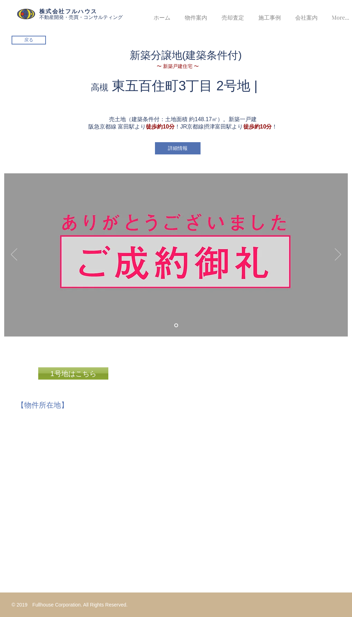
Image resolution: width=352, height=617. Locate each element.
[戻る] (29, 40)
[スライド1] (176, 325)
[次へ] (338, 255)
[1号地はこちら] (73, 373)
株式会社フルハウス (68, 11)
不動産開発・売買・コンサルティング (81, 17)
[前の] (14, 255)
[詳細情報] (178, 148)
